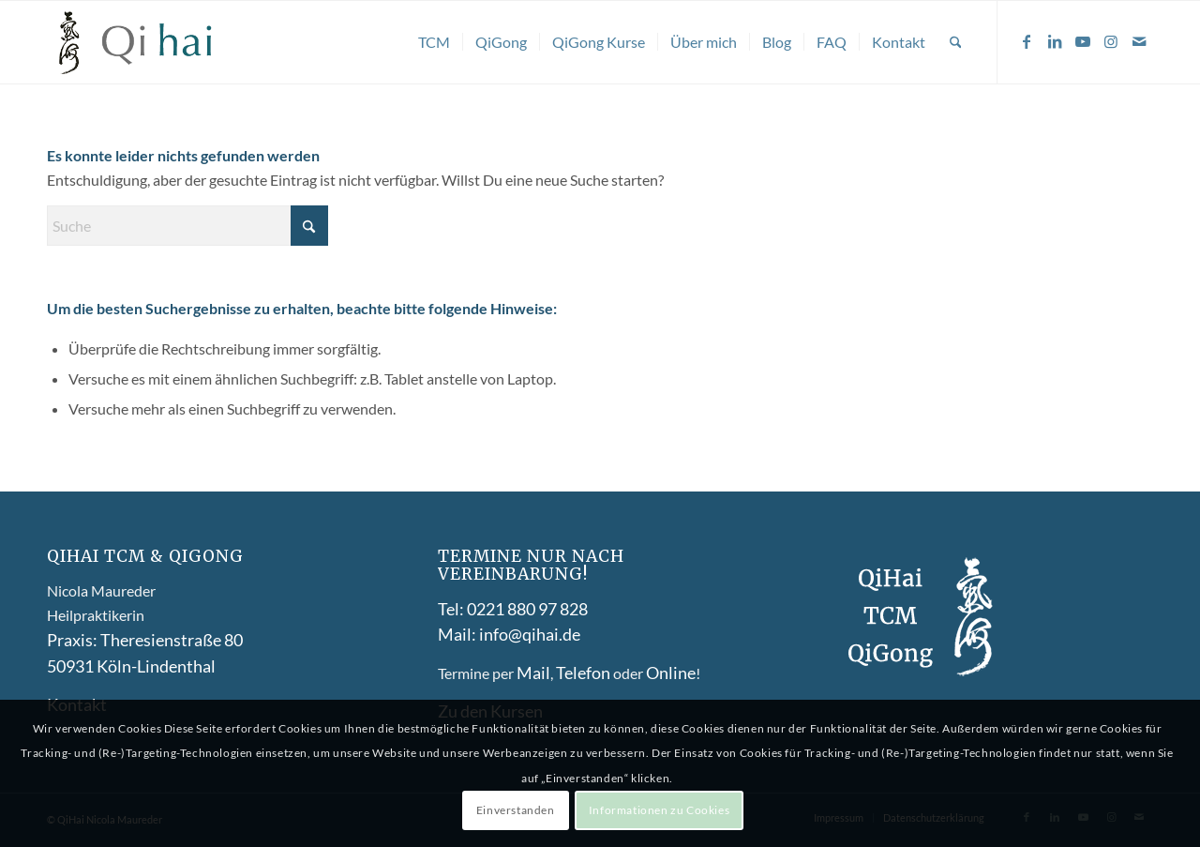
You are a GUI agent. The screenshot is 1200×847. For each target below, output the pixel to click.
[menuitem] (434, 42)
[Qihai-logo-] (137, 42)
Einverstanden (515, 810)
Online (671, 672)
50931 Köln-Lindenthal (131, 666)
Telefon (583, 672)
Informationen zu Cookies (659, 810)
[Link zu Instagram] (1111, 41)
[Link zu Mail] (1139, 41)
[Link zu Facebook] (1026, 41)
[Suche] (956, 42)
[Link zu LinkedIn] (1055, 41)
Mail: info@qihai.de (509, 634)
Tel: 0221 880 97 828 (513, 608)
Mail (533, 672)
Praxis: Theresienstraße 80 (145, 639)
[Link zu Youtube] (1083, 41)
